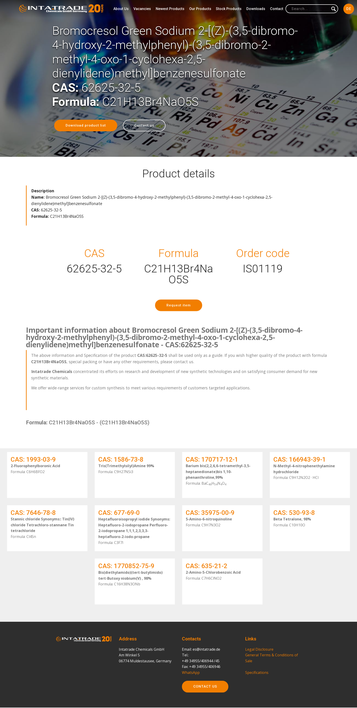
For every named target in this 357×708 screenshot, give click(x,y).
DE (348, 9)
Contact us (145, 125)
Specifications (256, 692)
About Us (121, 9)
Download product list (86, 125)
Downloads (255, 9)
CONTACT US (205, 695)
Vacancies (142, 9)
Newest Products (170, 9)
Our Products (200, 9)
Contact (276, 9)
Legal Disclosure (259, 668)
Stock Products (229, 9)
